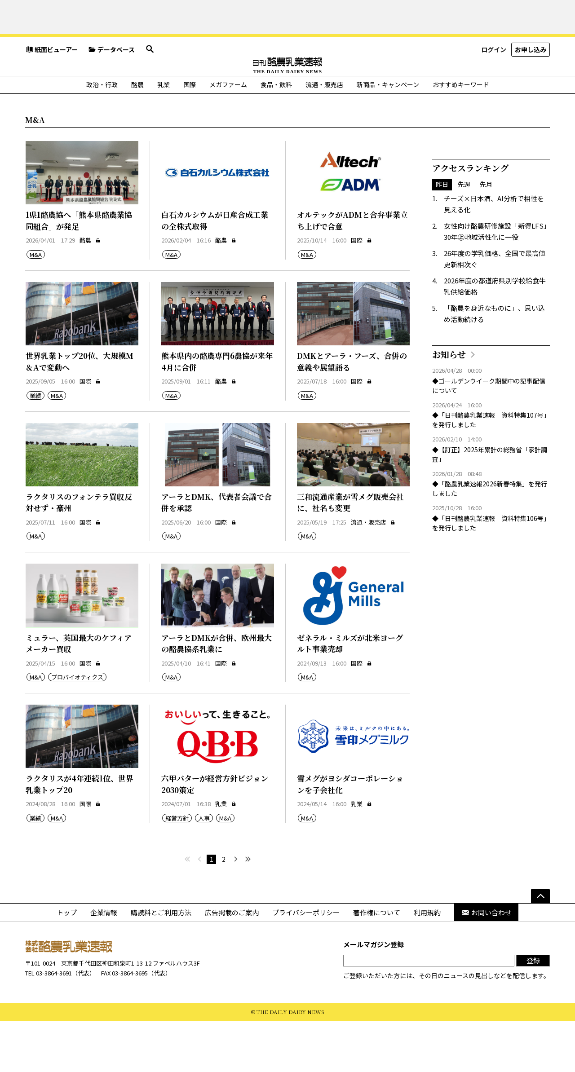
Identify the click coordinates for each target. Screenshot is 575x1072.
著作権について (376, 963)
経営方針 (177, 869)
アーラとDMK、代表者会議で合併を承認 (216, 553)
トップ (67, 963)
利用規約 (427, 963)
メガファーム (228, 135)
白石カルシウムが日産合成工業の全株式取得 (214, 271)
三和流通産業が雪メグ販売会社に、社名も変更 (350, 553)
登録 (533, 1011)
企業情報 (103, 963)
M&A (36, 305)
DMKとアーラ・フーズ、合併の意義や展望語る (352, 412)
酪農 (137, 135)
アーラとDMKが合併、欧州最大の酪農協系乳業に (216, 694)
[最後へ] (247, 910)
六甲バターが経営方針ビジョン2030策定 (214, 835)
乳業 (163, 135)
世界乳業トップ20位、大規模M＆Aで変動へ (79, 412)
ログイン (493, 78)
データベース (111, 78)
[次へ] (235, 910)
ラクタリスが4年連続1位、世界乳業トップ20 (79, 835)
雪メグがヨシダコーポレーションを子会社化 (350, 835)
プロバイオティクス (77, 728)
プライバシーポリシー (306, 963)
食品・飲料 (276, 135)
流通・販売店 (324, 135)
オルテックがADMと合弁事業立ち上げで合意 (352, 271)
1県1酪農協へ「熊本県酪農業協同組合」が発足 (79, 271)
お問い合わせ (486, 963)
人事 (204, 869)
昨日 (442, 235)
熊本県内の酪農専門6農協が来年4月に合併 (217, 412)
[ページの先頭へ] (540, 947)
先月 (486, 235)
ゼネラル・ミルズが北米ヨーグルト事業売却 (350, 694)
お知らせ (449, 405)
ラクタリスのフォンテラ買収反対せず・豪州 (79, 553)
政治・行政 (102, 135)
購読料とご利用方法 (161, 963)
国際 (189, 135)
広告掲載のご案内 (232, 963)
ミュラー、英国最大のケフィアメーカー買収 (79, 694)
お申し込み (530, 78)
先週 (464, 235)
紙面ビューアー (51, 78)
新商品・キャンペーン (388, 135)
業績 (35, 446)
